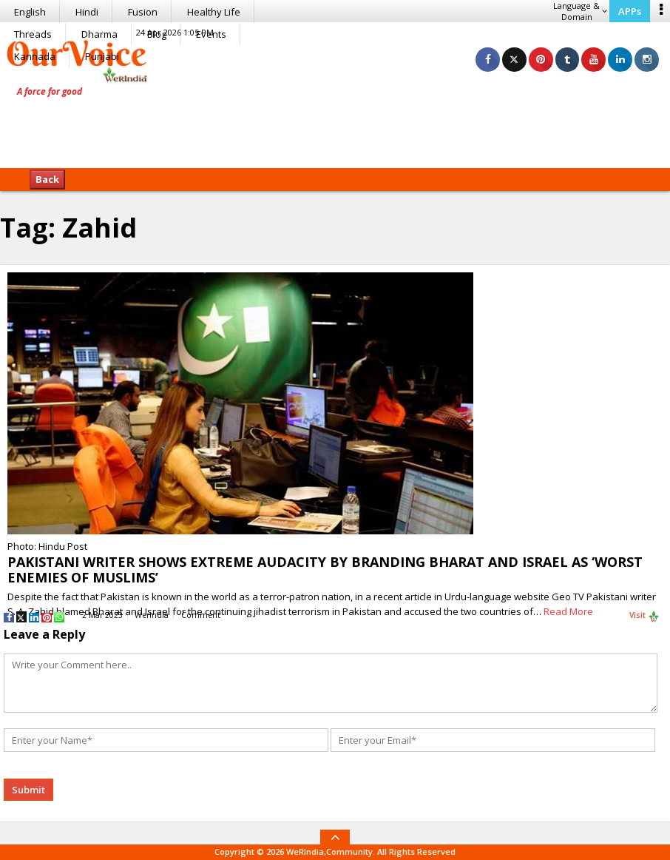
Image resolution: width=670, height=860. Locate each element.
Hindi (86, 12)
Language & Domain (580, 11)
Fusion (143, 12)
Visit (644, 616)
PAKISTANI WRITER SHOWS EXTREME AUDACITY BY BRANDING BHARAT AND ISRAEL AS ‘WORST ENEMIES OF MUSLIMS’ (325, 569)
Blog (156, 34)
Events (211, 34)
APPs (629, 11)
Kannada (34, 56)
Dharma (99, 34)
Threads (33, 34)
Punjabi (102, 56)
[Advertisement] (335, 122)
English (30, 12)
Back (47, 179)
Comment (200, 615)
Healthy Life (213, 12)
